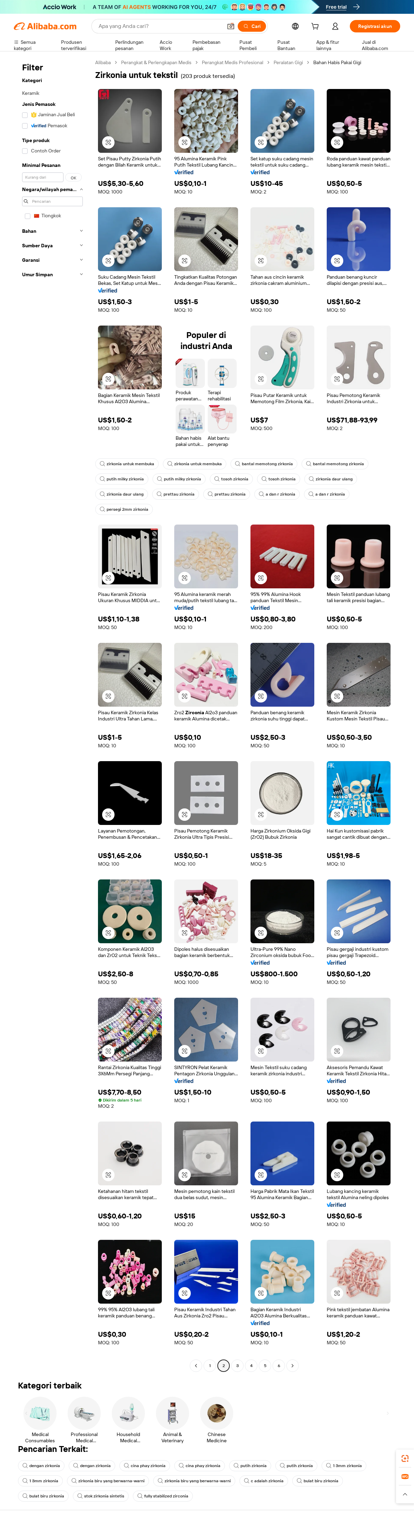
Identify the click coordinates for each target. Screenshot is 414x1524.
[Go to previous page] (196, 1365)
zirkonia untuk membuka (127, 464)
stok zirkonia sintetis (100, 1496)
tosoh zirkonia (231, 479)
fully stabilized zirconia (162, 1496)
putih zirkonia (250, 1465)
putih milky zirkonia (122, 479)
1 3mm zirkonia (344, 1465)
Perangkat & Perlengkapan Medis (156, 62)
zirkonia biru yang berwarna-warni (108, 1481)
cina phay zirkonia (145, 1465)
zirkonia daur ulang (331, 479)
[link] (405, 1458)
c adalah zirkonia (264, 1481)
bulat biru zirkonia (317, 1481)
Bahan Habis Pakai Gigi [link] (337, 62)
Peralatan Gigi (288, 62)
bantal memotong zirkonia (264, 464)
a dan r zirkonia (277, 494)
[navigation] (52, 715)
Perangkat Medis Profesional (232, 62)
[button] (231, 26)
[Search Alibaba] (160, 26)
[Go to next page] (292, 1365)
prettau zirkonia (176, 494)
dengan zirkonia (41, 1465)
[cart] (316, 27)
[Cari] (252, 26)
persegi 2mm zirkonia (124, 509)
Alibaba (103, 62)
